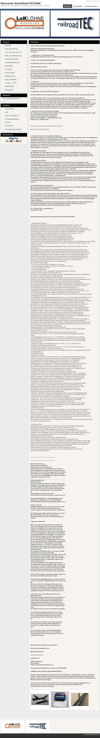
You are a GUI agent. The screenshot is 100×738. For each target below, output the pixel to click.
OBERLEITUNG (10, 76)
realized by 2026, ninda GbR (91, 734)
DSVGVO (8, 122)
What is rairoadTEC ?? (12, 115)
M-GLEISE (8, 69)
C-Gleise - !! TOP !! (11, 83)
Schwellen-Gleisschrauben (13, 129)
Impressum (96, 1)
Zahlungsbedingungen (12, 119)
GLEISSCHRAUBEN (11, 59)
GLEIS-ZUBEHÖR (11, 79)
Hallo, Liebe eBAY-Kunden (13, 56)
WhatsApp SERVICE (11, 49)
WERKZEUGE (9, 86)
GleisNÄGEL (9, 66)
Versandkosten (9, 109)
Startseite (89, 1)
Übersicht (8, 45)
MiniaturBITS (9, 90)
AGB (6, 112)
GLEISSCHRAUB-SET (12, 62)
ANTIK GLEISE (10, 73)
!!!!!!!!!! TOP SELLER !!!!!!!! (13, 52)
